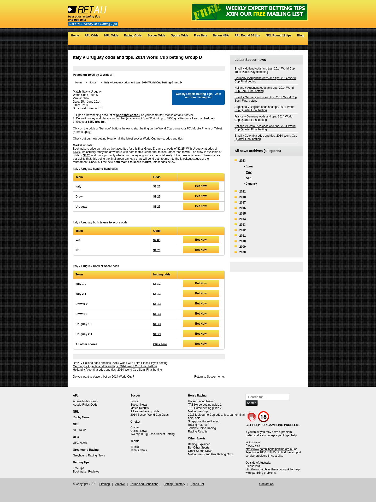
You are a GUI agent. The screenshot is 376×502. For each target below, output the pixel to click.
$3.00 (76, 152)
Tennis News (138, 450)
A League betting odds (144, 411)
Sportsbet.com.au (128, 115)
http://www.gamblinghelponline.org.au (269, 449)
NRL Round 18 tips (278, 35)
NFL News (79, 430)
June (249, 166)
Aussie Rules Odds (85, 404)
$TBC (157, 284)
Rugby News (81, 417)
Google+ (296, 43)
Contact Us (266, 484)
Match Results (139, 408)
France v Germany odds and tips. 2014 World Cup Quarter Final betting (264, 118)
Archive (120, 484)
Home (75, 35)
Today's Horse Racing (202, 428)
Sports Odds (179, 35)
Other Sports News (200, 451)
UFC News (80, 442)
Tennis (134, 447)
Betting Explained (199, 444)
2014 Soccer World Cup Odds (149, 414)
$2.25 (181, 148)
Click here (160, 344)
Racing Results (197, 431)
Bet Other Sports (198, 447)
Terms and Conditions (144, 484)
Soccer (93, 82)
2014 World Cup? (123, 376)
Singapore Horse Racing (203, 421)
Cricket (134, 427)
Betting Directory (174, 484)
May (248, 172)
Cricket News (138, 430)
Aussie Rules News (85, 401)
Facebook (291, 43)
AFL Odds (91, 35)
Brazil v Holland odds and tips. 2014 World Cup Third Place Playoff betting (120, 363)
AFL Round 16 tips (247, 35)
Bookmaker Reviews (86, 471)
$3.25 (86, 155)
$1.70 (156, 250)
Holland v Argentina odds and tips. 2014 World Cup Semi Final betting (117, 369)
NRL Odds (111, 35)
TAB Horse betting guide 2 (205, 408)
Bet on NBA (221, 35)
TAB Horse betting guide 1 (205, 404)
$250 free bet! (97, 121)
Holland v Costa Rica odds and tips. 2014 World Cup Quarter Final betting (265, 127)
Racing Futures (197, 424)
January (251, 183)
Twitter (286, 43)
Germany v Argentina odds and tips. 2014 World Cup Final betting (115, 366)
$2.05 (156, 240)
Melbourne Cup (198, 411)
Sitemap (104, 484)
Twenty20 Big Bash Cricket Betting (152, 434)
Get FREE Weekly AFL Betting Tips (93, 24)
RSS (300, 43)
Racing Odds (133, 35)
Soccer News (138, 404)
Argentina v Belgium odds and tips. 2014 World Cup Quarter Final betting (264, 108)
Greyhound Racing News (89, 455)
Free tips (78, 468)
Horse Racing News (200, 401)
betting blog (105, 138)
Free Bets (200, 35)
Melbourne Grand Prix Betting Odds (211, 454)
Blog (300, 35)
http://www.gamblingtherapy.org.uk (267, 469)
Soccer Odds (156, 35)
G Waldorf (106, 74)
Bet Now (201, 186)
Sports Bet (197, 484)
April (249, 178)
